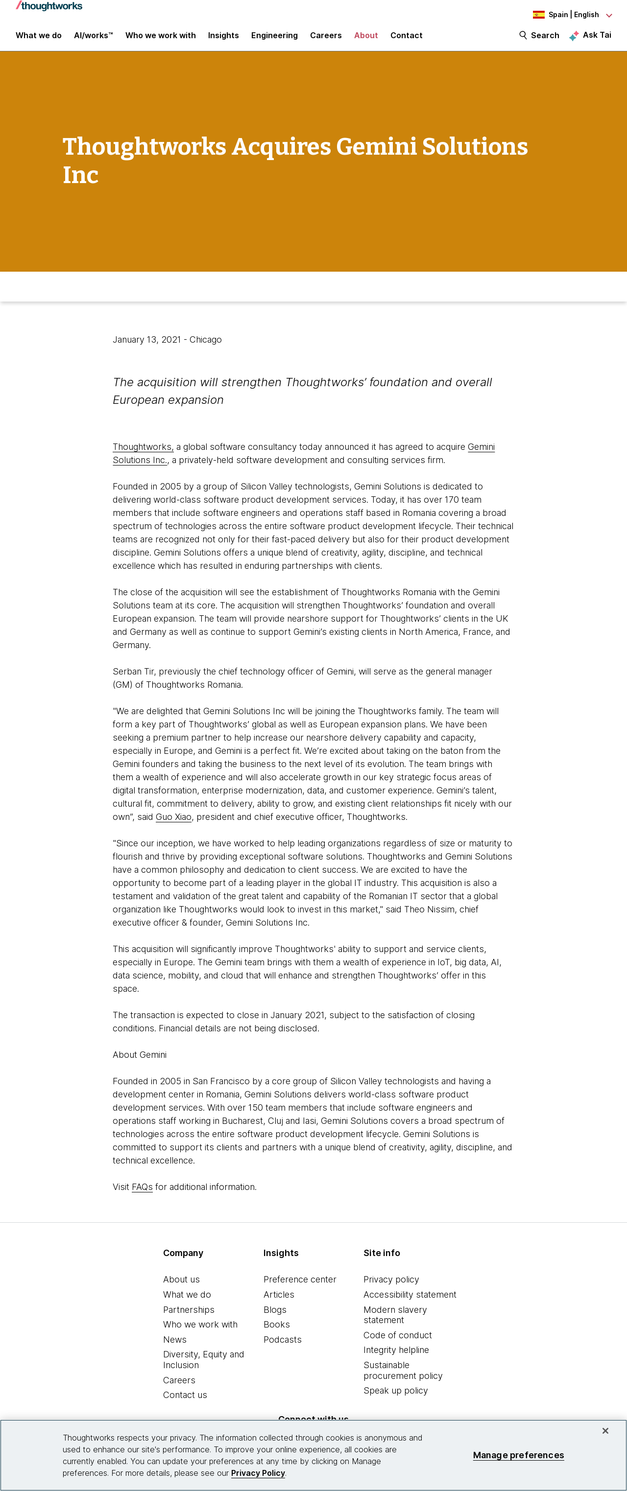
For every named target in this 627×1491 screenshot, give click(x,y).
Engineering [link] (274, 40)
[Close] (605, 1431)
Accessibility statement (410, 1303)
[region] (313, 1455)
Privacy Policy (258, 1473)
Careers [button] (326, 40)
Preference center (300, 1288)
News (175, 1348)
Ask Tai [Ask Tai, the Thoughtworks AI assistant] (597, 40)
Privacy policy (391, 1288)
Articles (279, 1303)
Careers (179, 1388)
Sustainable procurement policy (403, 1379)
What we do (187, 1303)
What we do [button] (39, 40)
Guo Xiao (174, 825)
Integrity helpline (396, 1358)
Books (277, 1333)
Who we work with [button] (160, 40)
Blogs (275, 1318)
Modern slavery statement (395, 1323)
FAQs (142, 1195)
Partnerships (189, 1318)
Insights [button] (223, 40)
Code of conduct (397, 1343)
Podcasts (283, 1348)
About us (181, 1288)
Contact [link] (406, 40)
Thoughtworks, (143, 455)
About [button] (366, 40)
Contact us (185, 1403)
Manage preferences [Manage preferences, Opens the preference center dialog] (518, 1455)
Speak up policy (395, 1399)
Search (545, 40)
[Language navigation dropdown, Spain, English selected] (557, 15)
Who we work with (200, 1333)
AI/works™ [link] (93, 40)
